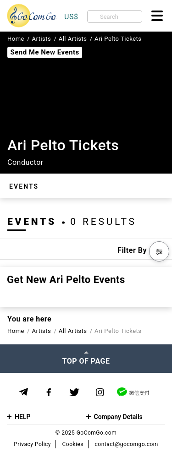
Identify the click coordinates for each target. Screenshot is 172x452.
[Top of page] (86, 358)
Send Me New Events (44, 52)
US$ (71, 16)
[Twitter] (75, 392)
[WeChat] (133, 392)
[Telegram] (24, 392)
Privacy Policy (32, 444)
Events (24, 186)
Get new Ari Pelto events (66, 279)
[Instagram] (100, 392)
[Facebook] (49, 392)
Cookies (73, 444)
